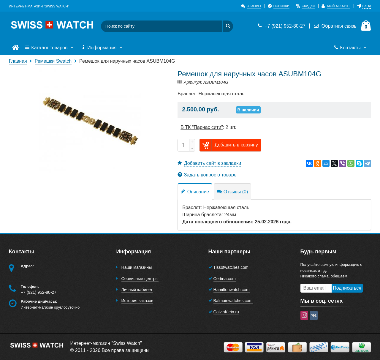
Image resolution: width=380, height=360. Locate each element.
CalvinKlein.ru (226, 312)
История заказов (137, 300)
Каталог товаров (50, 48)
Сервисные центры (140, 278)
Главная (18, 61)
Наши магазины (136, 267)
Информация (102, 48)
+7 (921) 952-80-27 (281, 26)
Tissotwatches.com (231, 267)
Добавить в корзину (229, 145)
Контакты (351, 48)
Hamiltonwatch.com (231, 289)
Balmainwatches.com (233, 300)
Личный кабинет (137, 289)
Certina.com (224, 278)
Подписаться (347, 287)
